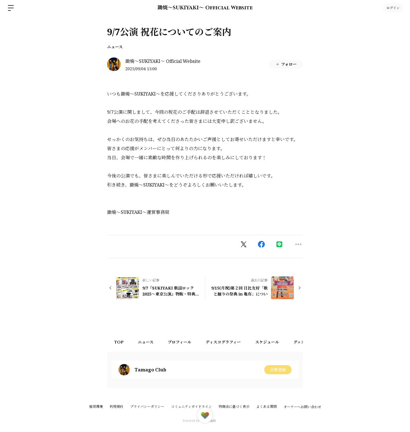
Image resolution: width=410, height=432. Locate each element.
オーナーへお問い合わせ (302, 407)
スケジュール (267, 342)
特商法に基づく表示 (234, 406)
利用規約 (116, 406)
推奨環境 (96, 406)
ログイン (393, 8)
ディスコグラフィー (223, 342)
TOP (119, 342)
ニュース (115, 47)
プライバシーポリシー (147, 406)
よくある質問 (266, 406)
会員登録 (278, 369)
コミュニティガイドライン (191, 406)
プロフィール (179, 342)
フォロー (286, 64)
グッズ (299, 342)
